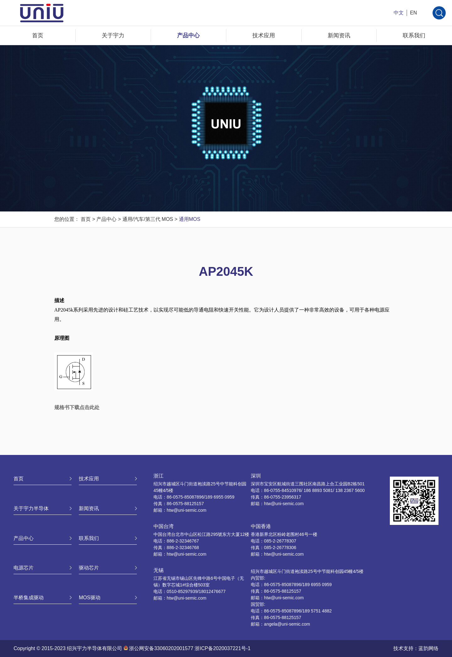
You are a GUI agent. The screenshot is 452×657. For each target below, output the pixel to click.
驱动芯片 (89, 567)
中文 (399, 12)
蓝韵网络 (428, 648)
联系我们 (414, 35)
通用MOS (189, 219)
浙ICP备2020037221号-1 (222, 648)
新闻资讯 (339, 35)
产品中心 (188, 35)
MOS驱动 (89, 597)
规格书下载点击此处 (77, 407)
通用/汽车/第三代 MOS (147, 219)
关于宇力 (113, 35)
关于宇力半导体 (31, 508)
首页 (37, 35)
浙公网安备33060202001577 (161, 648)
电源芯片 (23, 567)
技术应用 (263, 35)
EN (413, 12)
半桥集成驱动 (28, 597)
